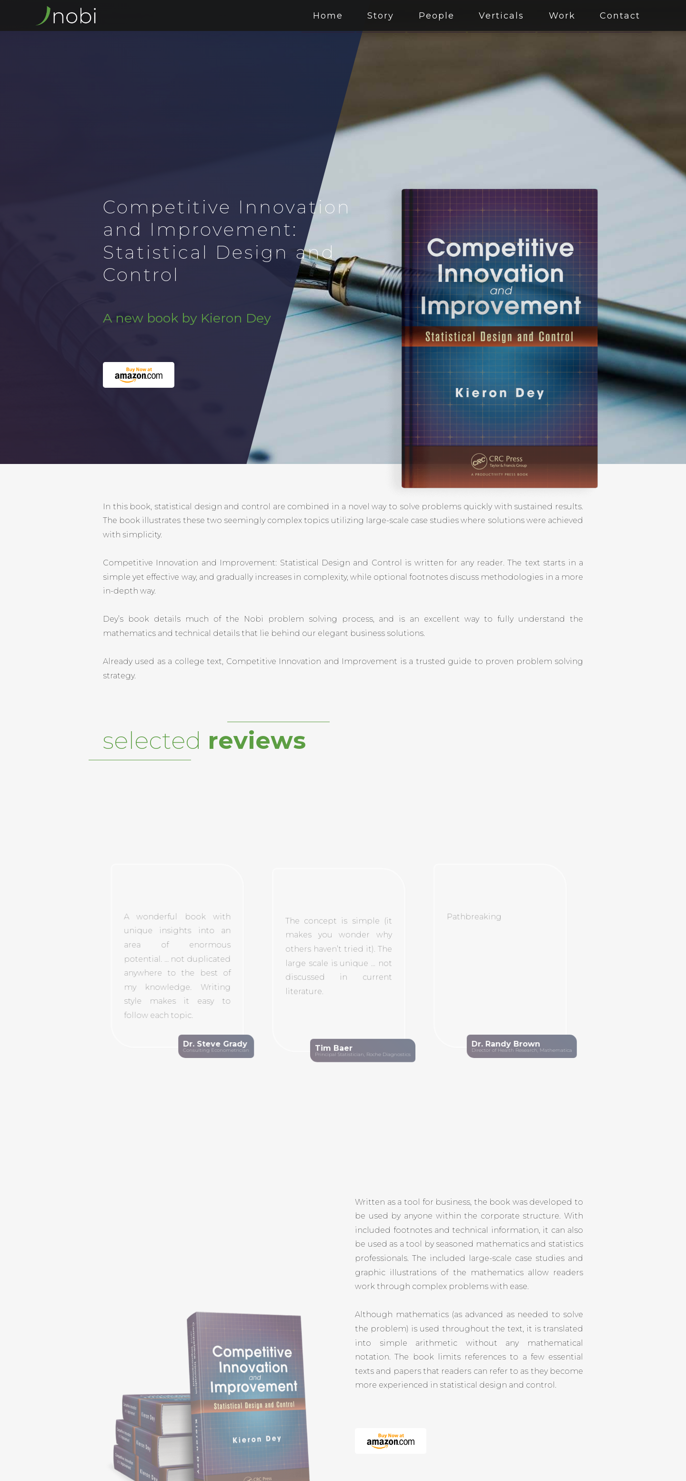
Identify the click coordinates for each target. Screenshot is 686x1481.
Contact (622, 15)
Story (396, 15)
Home (348, 15)
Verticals (510, 15)
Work (567, 15)
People (449, 15)
